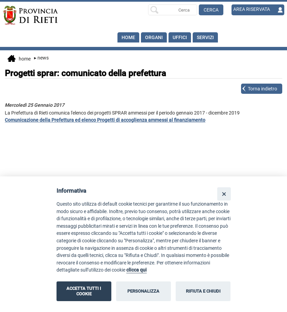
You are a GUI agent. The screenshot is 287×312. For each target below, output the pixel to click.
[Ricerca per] (172, 9)
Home (128, 37)
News (41, 57)
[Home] (31, 15)
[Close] (223, 194)
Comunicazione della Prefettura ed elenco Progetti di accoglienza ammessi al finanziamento (105, 120)
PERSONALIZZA (143, 291)
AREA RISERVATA (251, 9)
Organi (154, 37)
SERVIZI (205, 37)
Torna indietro (262, 88)
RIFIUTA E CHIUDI (203, 291)
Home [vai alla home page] (19, 59)
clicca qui (136, 270)
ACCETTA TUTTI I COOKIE (83, 291)
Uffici (180, 37)
